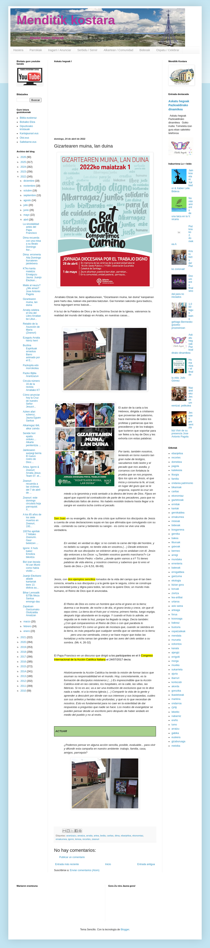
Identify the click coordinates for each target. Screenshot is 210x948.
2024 (24, 166)
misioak (176, 521)
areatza (81, 835)
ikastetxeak (178, 694)
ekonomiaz (137, 835)
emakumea (61, 839)
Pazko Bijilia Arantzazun (31, 375)
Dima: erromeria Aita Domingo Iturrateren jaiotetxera (32, 259)
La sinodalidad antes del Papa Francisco (31, 228)
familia (175, 478)
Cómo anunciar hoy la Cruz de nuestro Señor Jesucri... (31, 400)
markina (176, 699)
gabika (175, 733)
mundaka (177, 559)
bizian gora (178, 584)
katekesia (177, 470)
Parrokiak (36, 50)
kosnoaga (177, 618)
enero (27, 631)
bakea (175, 538)
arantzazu (71, 835)
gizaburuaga (178, 741)
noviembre (29, 185)
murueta (176, 639)
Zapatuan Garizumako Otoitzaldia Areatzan (31, 611)
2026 (24, 157)
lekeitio (175, 711)
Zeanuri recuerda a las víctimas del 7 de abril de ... (31, 486)
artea (96, 835)
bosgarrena (178, 529)
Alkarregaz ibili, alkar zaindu (31, 427)
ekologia (176, 580)
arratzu (175, 728)
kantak (175, 508)
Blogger (125, 929)
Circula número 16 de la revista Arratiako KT (31, 385)
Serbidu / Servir (87, 50)
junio (26, 210)
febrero (27, 626)
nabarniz (176, 716)
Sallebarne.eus (28, 141)
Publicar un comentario (72, 857)
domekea (177, 461)
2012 (24, 681)
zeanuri (95, 839)
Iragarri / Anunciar (59, 50)
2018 (24, 651)
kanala (175, 648)
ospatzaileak (178, 631)
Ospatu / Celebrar (167, 50)
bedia (103, 835)
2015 (24, 666)
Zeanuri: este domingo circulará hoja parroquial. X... (32, 503)
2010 (24, 690)
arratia (89, 835)
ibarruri (175, 678)
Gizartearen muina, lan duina (30, 302)
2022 (24, 176)
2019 (24, 647)
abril (26, 219)
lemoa (78, 839)
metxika (176, 745)
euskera (176, 737)
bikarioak (177, 487)
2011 (24, 686)
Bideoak (145, 50)
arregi (175, 555)
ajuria (175, 673)
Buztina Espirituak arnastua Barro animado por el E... (31, 353)
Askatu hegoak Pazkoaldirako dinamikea (178, 105)
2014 (24, 671)
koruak (175, 588)
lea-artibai (177, 597)
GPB (174, 707)
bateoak (176, 567)
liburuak (176, 542)
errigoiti (176, 656)
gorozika (176, 690)
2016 (24, 661)
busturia (176, 627)
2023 (24, 171)
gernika (176, 533)
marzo (27, 621)
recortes (86, 839)
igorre (71, 839)
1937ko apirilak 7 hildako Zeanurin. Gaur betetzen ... (31, 537)
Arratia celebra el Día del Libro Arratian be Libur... (32, 314)
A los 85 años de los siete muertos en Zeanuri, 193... (32, 520)
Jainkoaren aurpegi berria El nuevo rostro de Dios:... (32, 456)
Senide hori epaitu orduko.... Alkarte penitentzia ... (32, 439)
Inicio (108, 864)
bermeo (176, 550)
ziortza (175, 593)
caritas (110, 835)
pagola (175, 466)
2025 (24, 162)
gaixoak (176, 546)
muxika (175, 665)
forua (174, 614)
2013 (24, 676)
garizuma (177, 576)
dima (117, 835)
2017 (24, 656)
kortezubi (177, 682)
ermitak (176, 504)
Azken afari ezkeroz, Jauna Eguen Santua (32, 416)
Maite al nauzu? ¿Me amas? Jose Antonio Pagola (32, 290)
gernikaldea (178, 512)
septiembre (30, 195)
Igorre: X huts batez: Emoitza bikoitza (30, 553)
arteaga (176, 610)
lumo (174, 724)
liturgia (175, 474)
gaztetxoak (178, 500)
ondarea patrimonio (182, 483)
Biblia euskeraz (28, 117)
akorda (175, 686)
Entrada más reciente (67, 864)
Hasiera (18, 50)
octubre (27, 190)
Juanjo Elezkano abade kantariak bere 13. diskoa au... (32, 581)
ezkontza (177, 644)
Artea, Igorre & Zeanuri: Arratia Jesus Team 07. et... (32, 471)
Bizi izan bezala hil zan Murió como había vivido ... (31, 566)
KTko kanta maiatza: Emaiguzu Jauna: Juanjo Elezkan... (32, 274)
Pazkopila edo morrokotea (31, 367)
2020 (24, 642)
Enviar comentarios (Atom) (84, 870)
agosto (27, 200)
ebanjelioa (126, 835)
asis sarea (177, 606)
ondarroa (177, 703)
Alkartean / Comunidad (118, 50)
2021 (24, 637)
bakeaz (176, 622)
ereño (175, 720)
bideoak (176, 525)
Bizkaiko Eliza (27, 122)
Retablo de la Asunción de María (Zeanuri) (31, 328)
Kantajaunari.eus (29, 133)
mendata (176, 635)
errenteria (177, 563)
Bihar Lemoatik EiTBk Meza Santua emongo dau (31, 597)
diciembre (29, 180)
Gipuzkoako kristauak (26, 128)
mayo (26, 214)
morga (175, 661)
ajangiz (175, 652)
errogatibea (178, 572)
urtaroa (175, 601)
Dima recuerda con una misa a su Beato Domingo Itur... (32, 243)
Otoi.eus (24, 137)
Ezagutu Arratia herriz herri (31, 339)
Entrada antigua (146, 864)
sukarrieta (177, 669)
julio (26, 205)
